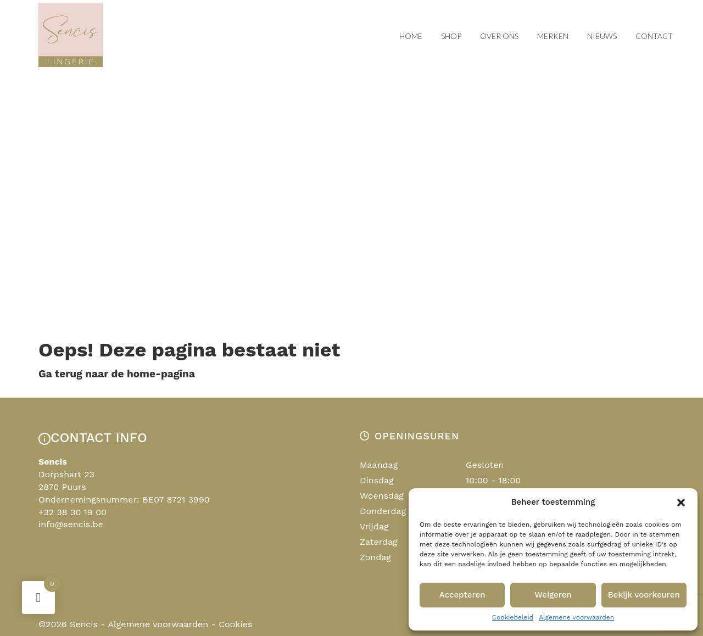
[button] (681, 502)
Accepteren (462, 595)
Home (410, 36)
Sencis (84, 624)
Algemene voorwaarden (576, 617)
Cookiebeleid (512, 617)
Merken (552, 36)
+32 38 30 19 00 (72, 512)
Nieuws (602, 36)
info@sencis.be (70, 524)
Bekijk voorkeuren (644, 595)
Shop (451, 36)
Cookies (235, 624)
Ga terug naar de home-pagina (116, 373)
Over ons (499, 36)
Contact (654, 36)
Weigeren (553, 595)
